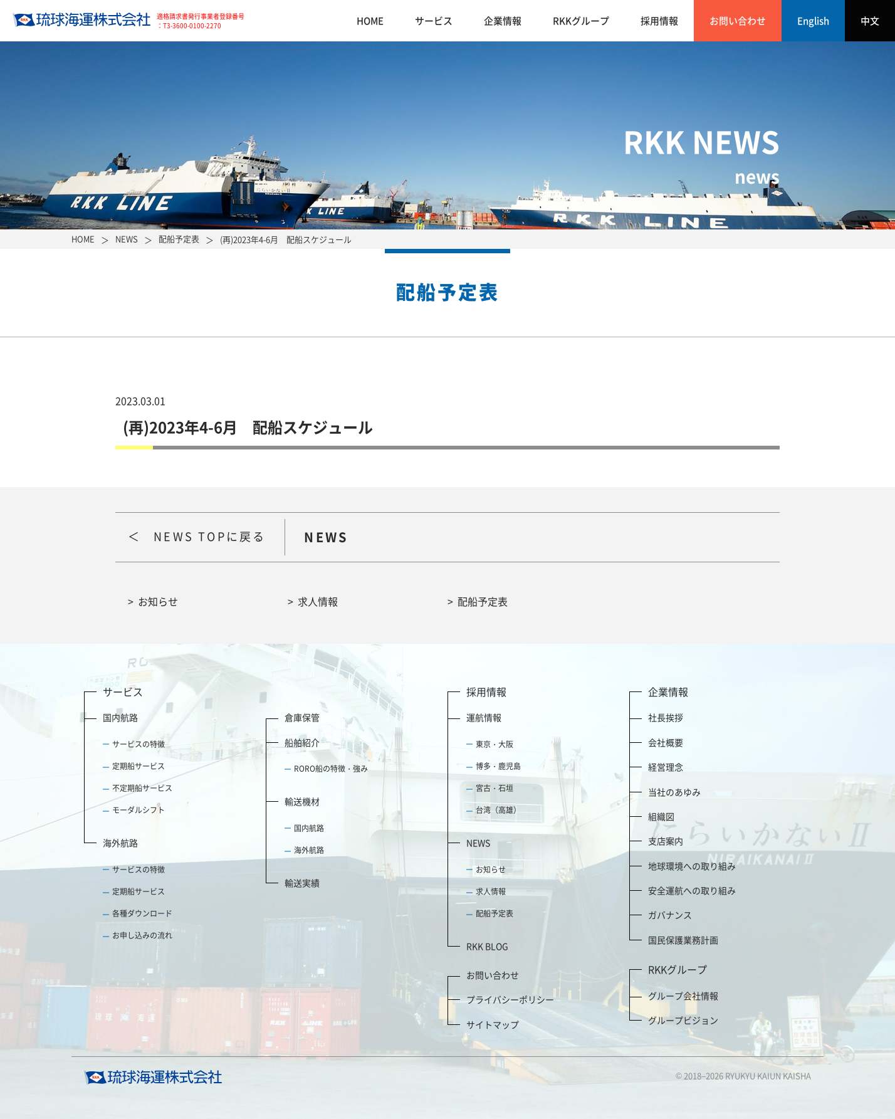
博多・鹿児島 (498, 766)
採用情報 (659, 21)
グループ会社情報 (683, 995)
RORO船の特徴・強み (331, 768)
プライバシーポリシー (510, 999)
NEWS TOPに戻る (210, 536)
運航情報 (483, 717)
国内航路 (120, 717)
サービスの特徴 (138, 744)
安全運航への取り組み (692, 890)
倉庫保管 (302, 717)
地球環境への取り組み (692, 865)
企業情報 (502, 21)
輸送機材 (302, 801)
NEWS (478, 842)
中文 (870, 21)
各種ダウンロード (142, 913)
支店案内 (665, 840)
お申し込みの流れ (142, 935)
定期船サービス (138, 766)
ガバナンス (670, 914)
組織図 (661, 816)
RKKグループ (581, 21)
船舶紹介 (302, 742)
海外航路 (120, 842)
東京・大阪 (494, 744)
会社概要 (665, 742)
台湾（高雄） (498, 810)
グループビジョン (683, 1020)
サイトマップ (492, 1024)
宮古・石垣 (494, 788)
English (813, 21)
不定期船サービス (142, 788)
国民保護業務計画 (683, 939)
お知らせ (158, 601)
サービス (434, 21)
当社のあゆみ (674, 791)
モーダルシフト (138, 810)
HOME (370, 21)
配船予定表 (483, 601)
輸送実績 (302, 882)
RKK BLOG (487, 946)
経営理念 (665, 766)
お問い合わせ (737, 21)
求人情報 (318, 601)
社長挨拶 (665, 717)
